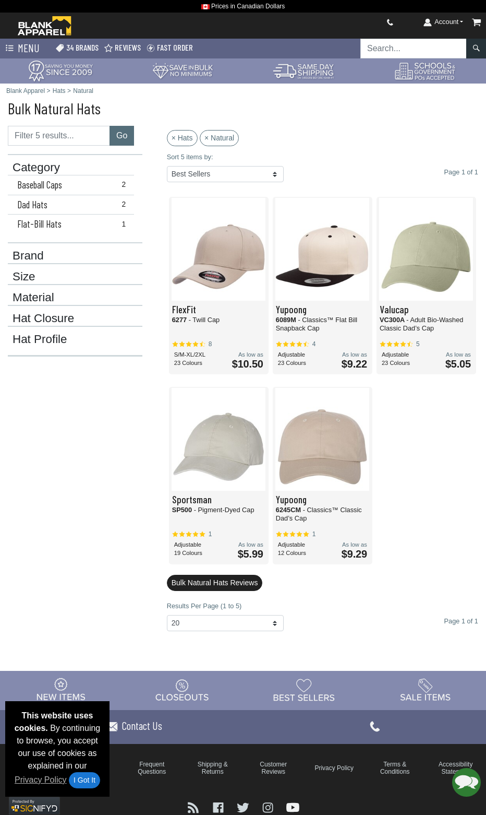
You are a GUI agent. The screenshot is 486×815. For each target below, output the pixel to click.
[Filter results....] (59, 136)
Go (121, 135)
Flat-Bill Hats (73, 224)
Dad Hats (73, 204)
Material (33, 297)
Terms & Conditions (395, 768)
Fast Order (169, 47)
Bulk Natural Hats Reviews (215, 582)
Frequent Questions (152, 768)
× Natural (219, 138)
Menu (21, 48)
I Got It (84, 780)
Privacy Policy (41, 779)
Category (36, 167)
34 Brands (77, 47)
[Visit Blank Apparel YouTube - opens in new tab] (293, 806)
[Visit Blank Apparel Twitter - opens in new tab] (244, 806)
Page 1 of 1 (461, 621)
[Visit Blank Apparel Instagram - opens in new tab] (269, 806)
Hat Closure (43, 318)
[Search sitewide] (413, 48)
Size (24, 276)
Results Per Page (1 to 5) (204, 606)
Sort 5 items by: (190, 157)
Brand (28, 256)
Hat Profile (40, 339)
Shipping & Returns (213, 768)
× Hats (182, 138)
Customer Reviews (273, 768)
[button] (466, 782)
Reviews (122, 47)
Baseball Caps (73, 185)
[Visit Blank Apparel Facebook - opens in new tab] (219, 806)
